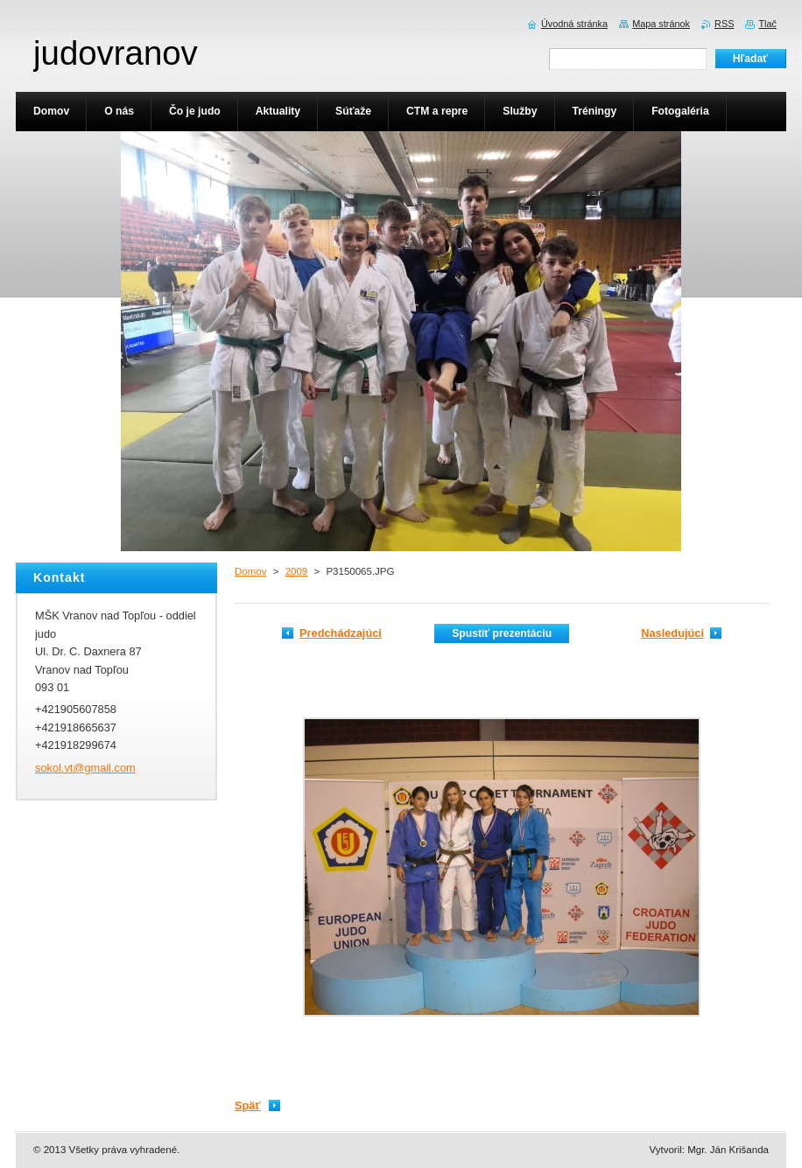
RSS (724, 23)
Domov (250, 571)
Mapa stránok (661, 23)
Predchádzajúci (340, 633)
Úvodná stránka (574, 23)
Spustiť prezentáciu (502, 633)
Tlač (767, 23)
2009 (296, 571)
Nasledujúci (672, 633)
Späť (248, 1105)
